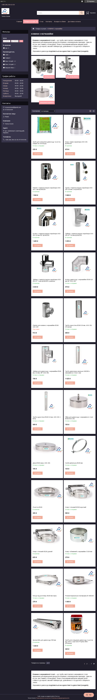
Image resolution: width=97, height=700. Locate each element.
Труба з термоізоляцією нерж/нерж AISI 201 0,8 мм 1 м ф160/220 (78, 188)
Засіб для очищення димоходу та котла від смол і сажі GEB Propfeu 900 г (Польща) (79, 641)
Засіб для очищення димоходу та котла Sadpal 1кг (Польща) (46, 142)
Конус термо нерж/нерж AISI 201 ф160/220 (76, 142)
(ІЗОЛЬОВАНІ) (49, 77)
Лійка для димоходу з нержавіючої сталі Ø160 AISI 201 (79, 417)
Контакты (49, 21)
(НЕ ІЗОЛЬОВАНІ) (72, 77)
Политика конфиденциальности (60, 698)
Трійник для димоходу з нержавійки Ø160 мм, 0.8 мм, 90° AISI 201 (47, 372)
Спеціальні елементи (47, 102)
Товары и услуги (29, 21)
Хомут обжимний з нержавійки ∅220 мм (78, 551)
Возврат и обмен (60, 21)
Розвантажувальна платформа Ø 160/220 (79, 596)
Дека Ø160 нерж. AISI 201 (41, 463)
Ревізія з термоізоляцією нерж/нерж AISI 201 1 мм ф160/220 (46, 188)
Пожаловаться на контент (43, 698)
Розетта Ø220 (37, 507)
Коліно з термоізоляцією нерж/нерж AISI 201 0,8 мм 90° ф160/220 (46, 234)
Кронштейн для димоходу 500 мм (44, 640)
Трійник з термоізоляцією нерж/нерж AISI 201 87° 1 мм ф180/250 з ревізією (47, 280)
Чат (88, 695)
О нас (42, 21)
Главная (19, 21)
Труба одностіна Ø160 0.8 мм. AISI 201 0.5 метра (78, 326)
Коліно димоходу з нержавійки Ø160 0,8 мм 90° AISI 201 (79, 280)
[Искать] (81, 13)
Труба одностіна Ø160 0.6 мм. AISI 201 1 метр (47, 417)
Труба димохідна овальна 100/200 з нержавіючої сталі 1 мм (77, 372)
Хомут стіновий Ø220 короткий (75, 507)
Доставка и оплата (74, 21)
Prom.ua (57, 696)
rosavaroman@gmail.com (13, 107)
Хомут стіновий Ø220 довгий (42, 551)
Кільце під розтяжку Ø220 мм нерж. (45, 596)
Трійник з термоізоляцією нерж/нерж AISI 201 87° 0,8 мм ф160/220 (79, 234)
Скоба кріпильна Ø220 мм (74, 463)
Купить (38, 154)
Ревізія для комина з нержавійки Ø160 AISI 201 (45, 326)
